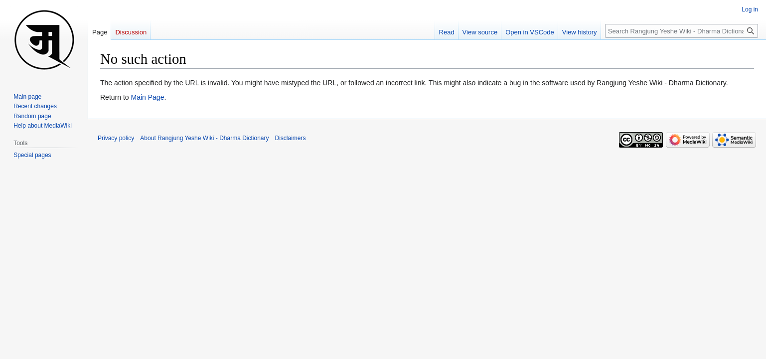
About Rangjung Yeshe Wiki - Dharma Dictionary (204, 138)
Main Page (147, 97)
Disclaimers (290, 138)
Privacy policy (116, 138)
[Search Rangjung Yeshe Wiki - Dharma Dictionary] (681, 31)
